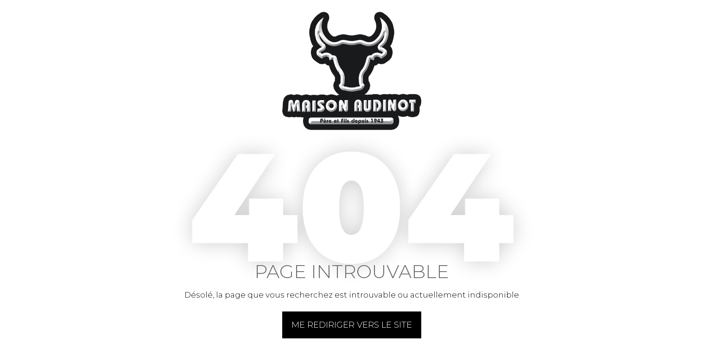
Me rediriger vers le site (351, 325)
